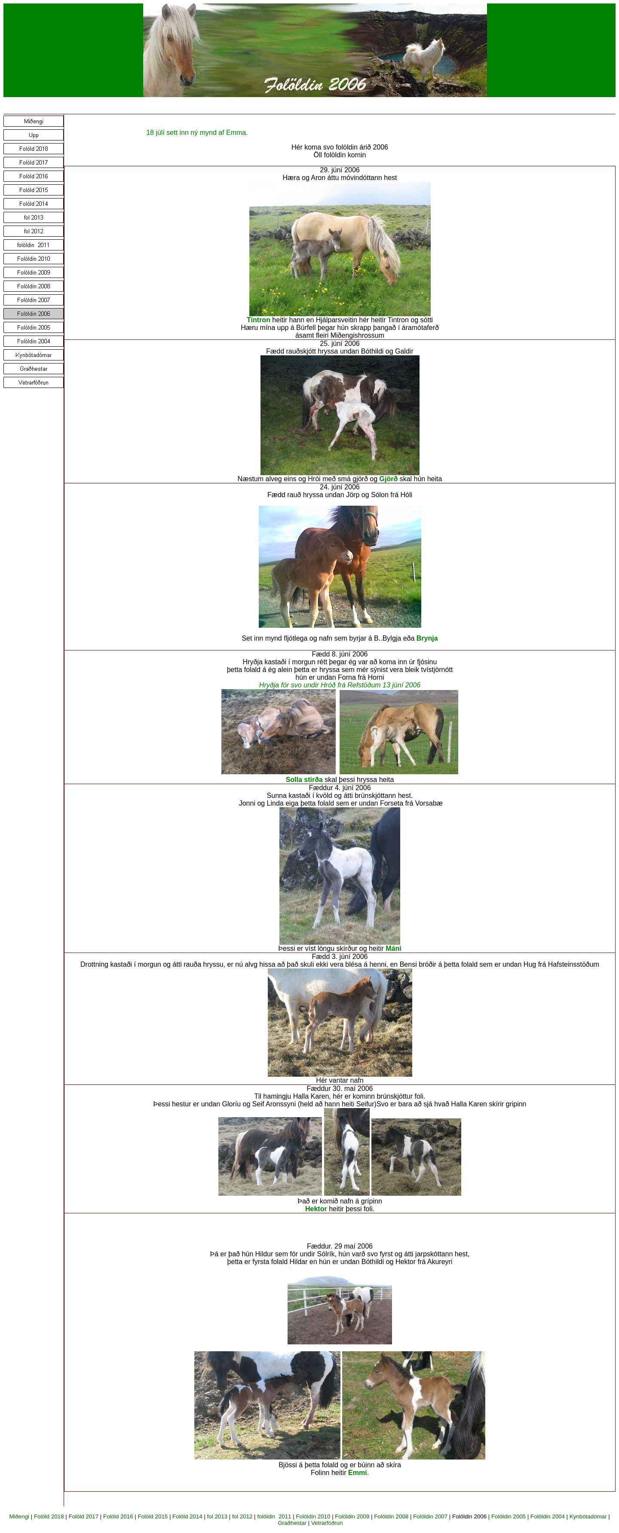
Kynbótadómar (588, 1516)
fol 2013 (217, 1516)
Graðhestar (292, 1523)
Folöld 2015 (153, 1516)
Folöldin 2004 (547, 1516)
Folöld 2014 (187, 1516)
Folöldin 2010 (313, 1516)
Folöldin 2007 (430, 1516)
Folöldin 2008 (391, 1516)
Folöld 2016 (118, 1516)
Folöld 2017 (83, 1516)
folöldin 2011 (274, 1516)
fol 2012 (242, 1516)
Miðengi (19, 1516)
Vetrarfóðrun (327, 1523)
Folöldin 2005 (508, 1516)
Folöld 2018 (49, 1516)
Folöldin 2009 (352, 1516)
